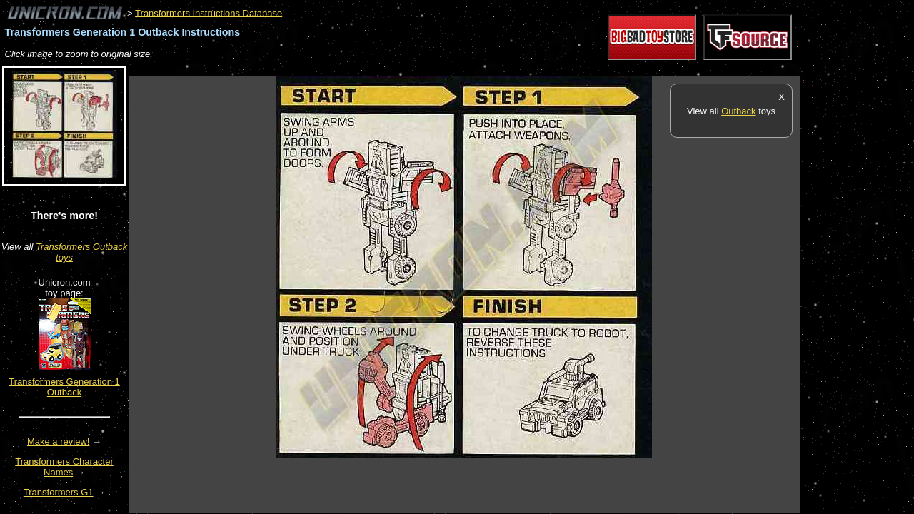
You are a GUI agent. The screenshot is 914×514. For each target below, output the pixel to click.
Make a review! (58, 441)
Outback (738, 111)
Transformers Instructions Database (208, 12)
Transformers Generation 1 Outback (64, 387)
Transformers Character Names (64, 467)
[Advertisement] (388, 69)
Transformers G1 (59, 492)
